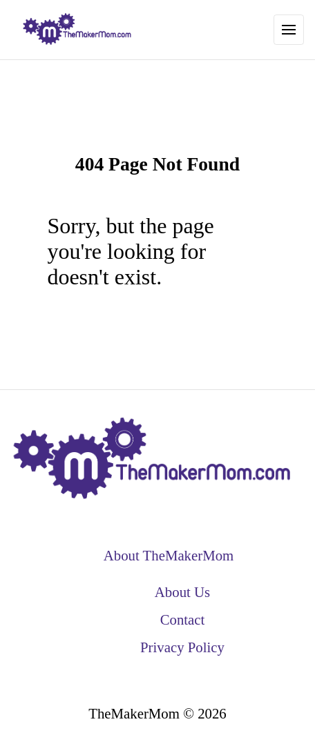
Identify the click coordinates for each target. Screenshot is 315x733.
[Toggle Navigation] (289, 29)
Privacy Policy (182, 647)
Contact (182, 619)
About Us (182, 592)
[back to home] (77, 29)
